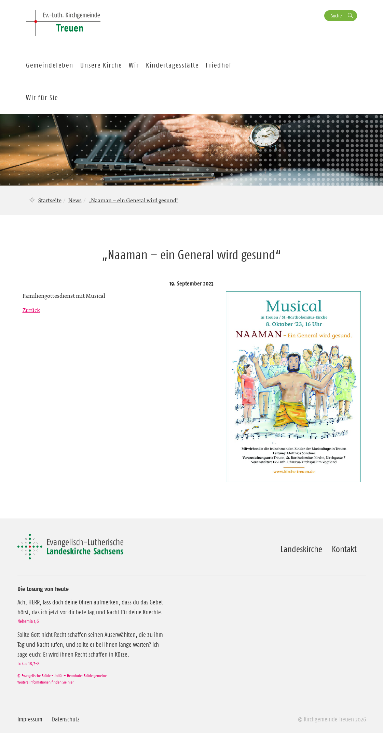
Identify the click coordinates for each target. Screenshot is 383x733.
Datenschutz (66, 719)
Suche (336, 15)
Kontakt (344, 549)
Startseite (49, 200)
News (75, 200)
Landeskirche (301, 549)
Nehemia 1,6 (28, 621)
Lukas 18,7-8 (28, 663)
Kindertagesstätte (172, 65)
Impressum (29, 719)
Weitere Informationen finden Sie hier (45, 682)
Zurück (31, 310)
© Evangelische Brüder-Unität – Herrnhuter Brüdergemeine (62, 675)
